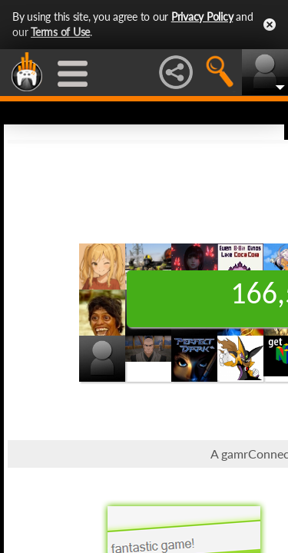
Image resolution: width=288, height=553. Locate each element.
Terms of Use (60, 31)
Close (269, 24)
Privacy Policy (202, 16)
